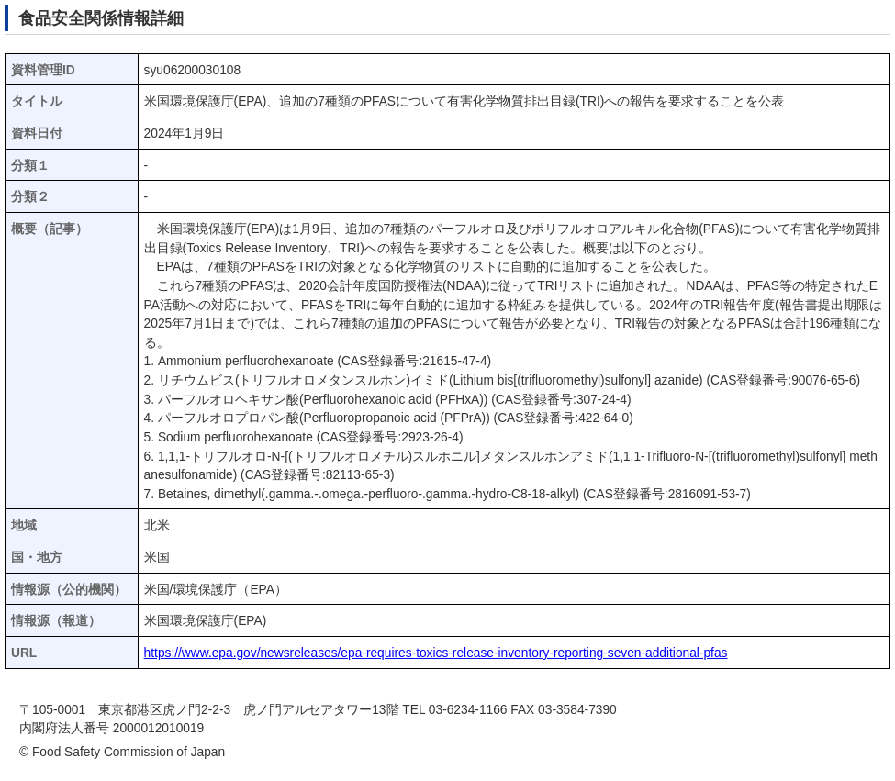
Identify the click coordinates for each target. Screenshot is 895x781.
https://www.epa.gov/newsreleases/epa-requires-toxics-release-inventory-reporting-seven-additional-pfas (436, 653)
